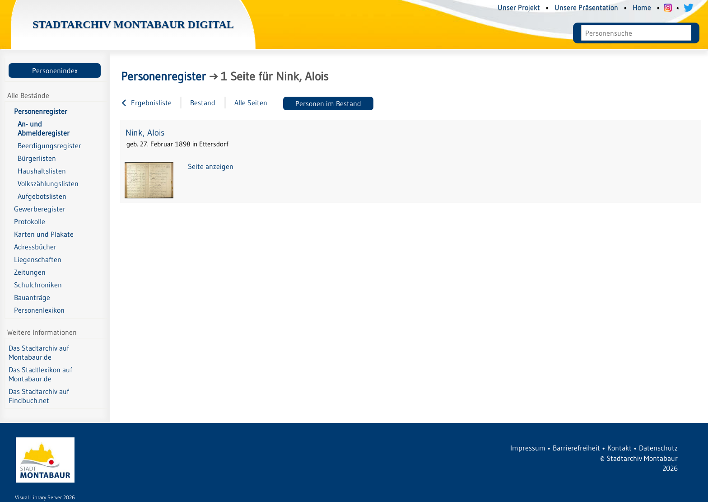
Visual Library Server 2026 (45, 497)
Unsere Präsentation (586, 7)
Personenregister (40, 111)
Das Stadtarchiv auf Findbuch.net (39, 396)
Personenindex (55, 70)
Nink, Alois (145, 132)
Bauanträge (32, 297)
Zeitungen (30, 272)
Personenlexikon (39, 309)
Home (642, 7)
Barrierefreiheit (576, 447)
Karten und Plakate (44, 234)
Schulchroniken (38, 284)
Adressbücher (35, 246)
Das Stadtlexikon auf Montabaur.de (40, 374)
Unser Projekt (519, 7)
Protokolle (29, 221)
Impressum (527, 447)
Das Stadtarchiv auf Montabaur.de (39, 352)
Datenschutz (658, 447)
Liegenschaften (37, 259)
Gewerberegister (39, 208)
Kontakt (619, 447)
